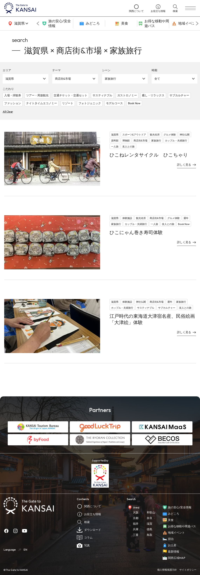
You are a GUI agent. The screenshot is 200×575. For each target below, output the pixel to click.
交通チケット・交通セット (70, 95)
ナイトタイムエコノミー (41, 103)
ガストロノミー (127, 95)
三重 (135, 535)
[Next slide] (197, 23)
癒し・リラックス (153, 95)
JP (19, 549)
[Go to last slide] (38, 23)
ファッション (12, 103)
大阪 (135, 512)
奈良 (149, 518)
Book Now (134, 103)
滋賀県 (9, 78)
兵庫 (135, 529)
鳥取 (149, 535)
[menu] (190, 8)
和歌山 (151, 512)
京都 (135, 518)
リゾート (67, 103)
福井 (135, 523)
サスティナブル (102, 95)
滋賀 (149, 523)
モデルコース (114, 103)
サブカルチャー (179, 95)
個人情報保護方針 (167, 569)
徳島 (149, 529)
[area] (17, 23)
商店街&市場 (63, 78)
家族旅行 (110, 78)
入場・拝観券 (12, 95)
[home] (63, 8)
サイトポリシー (187, 569)
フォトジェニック (90, 103)
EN (25, 549)
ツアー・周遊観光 (37, 95)
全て (157, 78)
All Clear (8, 111)
